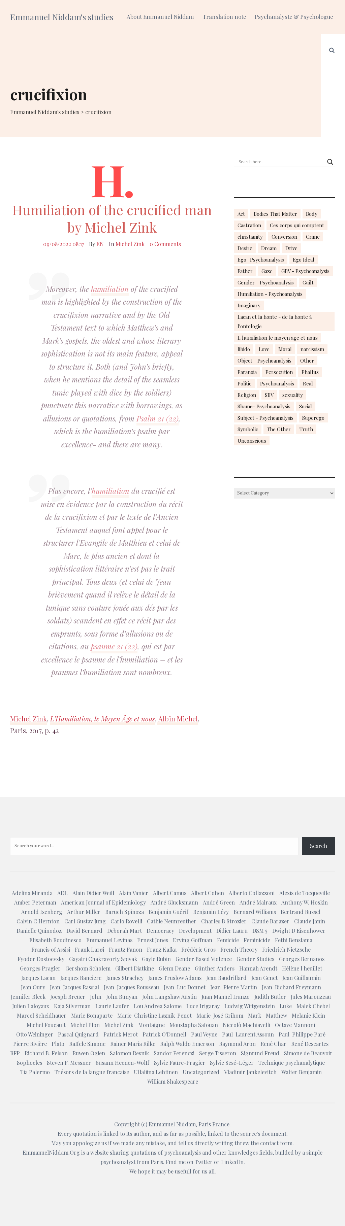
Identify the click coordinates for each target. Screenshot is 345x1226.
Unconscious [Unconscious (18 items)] (252, 440)
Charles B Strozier (224, 921)
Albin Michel (177, 718)
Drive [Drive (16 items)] (291, 248)
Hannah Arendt (258, 968)
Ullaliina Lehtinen (156, 1072)
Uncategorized (201, 1072)
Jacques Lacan (38, 977)
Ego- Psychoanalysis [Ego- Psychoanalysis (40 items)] (261, 259)
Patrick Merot (120, 1034)
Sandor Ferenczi (174, 1053)
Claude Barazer (270, 921)
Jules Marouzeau (311, 996)
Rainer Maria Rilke (132, 1043)
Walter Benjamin (301, 1072)
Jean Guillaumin (301, 977)
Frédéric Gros (198, 949)
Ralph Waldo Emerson (187, 1043)
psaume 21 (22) (114, 646)
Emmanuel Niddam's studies (61, 16)
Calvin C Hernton (38, 921)
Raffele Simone (87, 1043)
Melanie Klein (308, 1015)
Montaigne (151, 1024)
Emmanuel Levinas (109, 940)
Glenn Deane (174, 968)
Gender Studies (255, 958)
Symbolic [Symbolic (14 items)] (248, 429)
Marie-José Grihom (219, 1015)
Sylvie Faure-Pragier (179, 1062)
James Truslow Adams (174, 977)
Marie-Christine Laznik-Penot (154, 1015)
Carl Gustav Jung (85, 921)
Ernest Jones (152, 940)
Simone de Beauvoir (308, 1053)
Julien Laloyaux (30, 1006)
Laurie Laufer (112, 1006)
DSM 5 (260, 930)
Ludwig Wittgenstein (249, 1006)
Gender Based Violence (204, 958)
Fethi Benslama (293, 940)
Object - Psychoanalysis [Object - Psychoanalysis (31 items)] (264, 360)
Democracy (160, 930)
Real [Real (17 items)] (308, 383)
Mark (254, 1015)
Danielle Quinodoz (39, 930)
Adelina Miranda (32, 892)
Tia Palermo (35, 1072)
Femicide (228, 940)
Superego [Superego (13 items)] (313, 417)
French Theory (238, 949)
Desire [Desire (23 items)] (245, 248)
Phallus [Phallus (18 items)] (310, 372)
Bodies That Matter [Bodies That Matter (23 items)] (275, 213)
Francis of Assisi (50, 949)
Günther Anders (214, 968)
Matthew (276, 1015)
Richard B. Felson (46, 1053)
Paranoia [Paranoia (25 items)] (247, 372)
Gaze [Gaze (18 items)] (267, 271)
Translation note (224, 16)
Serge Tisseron (217, 1053)
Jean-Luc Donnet (185, 987)
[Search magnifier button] (330, 162)
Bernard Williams (254, 911)
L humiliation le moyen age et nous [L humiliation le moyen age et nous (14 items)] (278, 337)
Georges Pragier (40, 968)
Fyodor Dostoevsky (41, 958)
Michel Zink (130, 243)
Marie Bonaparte (92, 1015)
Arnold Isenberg (41, 911)
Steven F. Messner (69, 1062)
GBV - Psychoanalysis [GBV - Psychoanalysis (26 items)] (305, 271)
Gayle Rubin (156, 958)
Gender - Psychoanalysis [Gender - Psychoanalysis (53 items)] (266, 282)
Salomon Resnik (129, 1053)
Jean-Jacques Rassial (74, 987)
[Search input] (281, 162)
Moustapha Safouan (193, 1024)
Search (318, 845)
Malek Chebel (313, 1006)
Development (195, 930)
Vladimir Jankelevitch (250, 1072)
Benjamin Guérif (168, 911)
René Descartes (309, 1043)
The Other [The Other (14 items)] (279, 429)
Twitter (204, 1161)
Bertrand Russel (300, 911)
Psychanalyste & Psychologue (294, 16)
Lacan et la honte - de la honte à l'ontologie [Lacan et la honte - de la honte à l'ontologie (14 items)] (275, 321)
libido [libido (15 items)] (244, 349)
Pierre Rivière (30, 1043)
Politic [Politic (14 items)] (244, 383)
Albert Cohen (207, 892)
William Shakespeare (172, 1081)
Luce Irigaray (203, 1006)
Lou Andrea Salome (158, 1006)
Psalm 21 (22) (157, 418)
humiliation (110, 289)
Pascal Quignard (78, 1034)
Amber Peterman (35, 902)
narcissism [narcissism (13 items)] (312, 349)
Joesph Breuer (67, 996)
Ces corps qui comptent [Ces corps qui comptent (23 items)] (297, 225)
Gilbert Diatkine (134, 968)
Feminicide (257, 940)
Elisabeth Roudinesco (55, 940)
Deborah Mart (124, 930)
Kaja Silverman (72, 1006)
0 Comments (165, 243)
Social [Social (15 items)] (305, 406)
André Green (219, 902)
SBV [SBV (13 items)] (269, 394)
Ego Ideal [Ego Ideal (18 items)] (303, 259)
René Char (273, 1043)
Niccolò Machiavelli (246, 1024)
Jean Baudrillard (226, 977)
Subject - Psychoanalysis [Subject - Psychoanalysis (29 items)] (265, 417)
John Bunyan (121, 996)
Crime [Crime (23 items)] (313, 236)
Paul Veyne (204, 1034)
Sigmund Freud (260, 1053)
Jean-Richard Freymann (291, 987)
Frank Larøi (89, 949)
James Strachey (125, 977)
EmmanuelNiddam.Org (51, 1152)
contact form (276, 1143)
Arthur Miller (83, 911)
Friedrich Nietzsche (286, 949)
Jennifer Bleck (28, 996)
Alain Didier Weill (93, 892)
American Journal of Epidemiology (103, 902)
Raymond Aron (237, 1043)
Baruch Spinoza (124, 911)
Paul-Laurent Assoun (248, 1034)
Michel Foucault (46, 1024)
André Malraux (258, 902)
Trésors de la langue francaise (92, 1072)
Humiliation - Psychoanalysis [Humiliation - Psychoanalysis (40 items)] (270, 294)
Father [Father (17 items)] (245, 271)
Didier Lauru (232, 930)
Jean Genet (264, 977)
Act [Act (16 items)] (241, 213)
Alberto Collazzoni (252, 892)
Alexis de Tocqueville (304, 892)
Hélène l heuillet (302, 968)
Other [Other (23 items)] (307, 360)
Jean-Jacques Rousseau (131, 987)
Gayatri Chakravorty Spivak (103, 958)
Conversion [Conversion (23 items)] (284, 236)
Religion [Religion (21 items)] (247, 394)
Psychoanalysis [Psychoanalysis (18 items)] (277, 383)
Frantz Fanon (125, 949)
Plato (58, 1043)
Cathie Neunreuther (171, 921)
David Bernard (84, 930)
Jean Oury (33, 987)
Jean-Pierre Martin (233, 987)
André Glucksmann (174, 902)
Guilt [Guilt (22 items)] (308, 282)
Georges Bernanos (301, 958)
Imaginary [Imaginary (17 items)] (249, 305)
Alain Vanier (133, 892)
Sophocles (29, 1062)
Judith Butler (270, 996)
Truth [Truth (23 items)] (306, 429)
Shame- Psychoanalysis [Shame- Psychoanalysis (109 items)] (264, 406)
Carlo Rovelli (126, 921)
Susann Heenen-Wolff (122, 1062)
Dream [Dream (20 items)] (269, 248)
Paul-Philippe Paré (302, 1034)
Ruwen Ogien (88, 1053)
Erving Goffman (192, 940)
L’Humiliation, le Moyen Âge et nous (102, 718)
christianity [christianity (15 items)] (250, 236)
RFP (15, 1053)
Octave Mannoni (295, 1024)
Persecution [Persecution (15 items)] (279, 372)
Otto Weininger (34, 1034)
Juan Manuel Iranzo (225, 996)
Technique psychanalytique (291, 1062)
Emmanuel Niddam (172, 1124)
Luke (286, 1006)
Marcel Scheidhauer (41, 1015)
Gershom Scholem (88, 968)
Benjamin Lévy (211, 911)
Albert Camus (169, 892)
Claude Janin (309, 921)
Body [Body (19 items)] (311, 213)
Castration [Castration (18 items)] (249, 225)
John (95, 996)
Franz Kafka (162, 949)
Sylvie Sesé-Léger (232, 1062)
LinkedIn (232, 1161)
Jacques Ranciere (80, 977)
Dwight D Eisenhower (298, 930)
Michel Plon (85, 1024)
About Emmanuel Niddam (160, 16)
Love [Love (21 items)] (264, 349)
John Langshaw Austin (169, 996)
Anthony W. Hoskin (304, 902)
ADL (62, 892)
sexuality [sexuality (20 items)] (292, 394)
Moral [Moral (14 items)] (285, 349)
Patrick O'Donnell (164, 1034)
